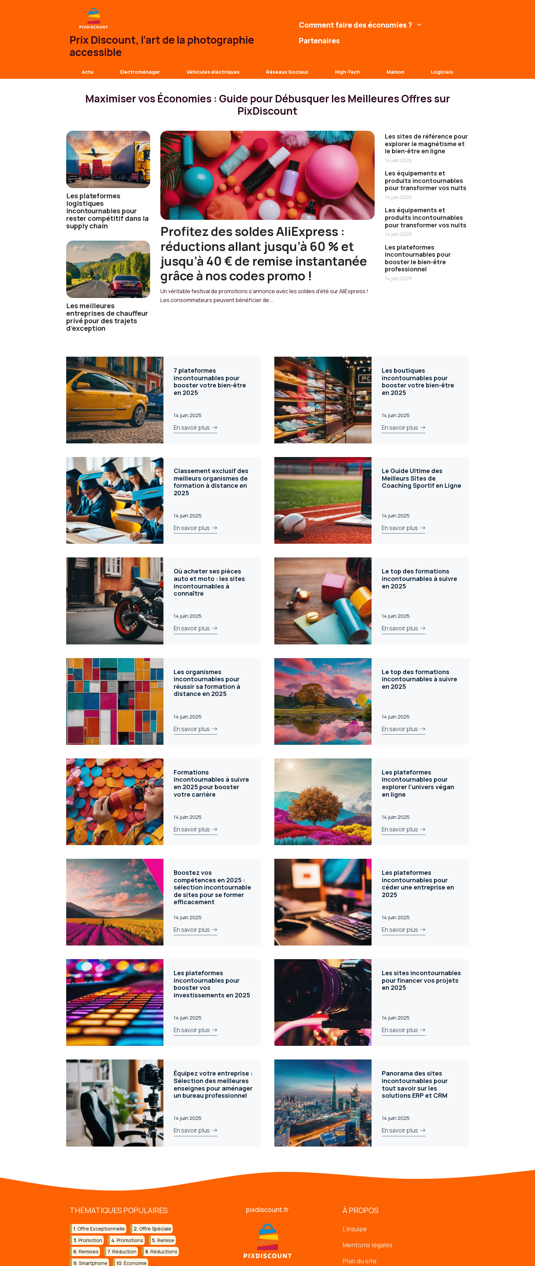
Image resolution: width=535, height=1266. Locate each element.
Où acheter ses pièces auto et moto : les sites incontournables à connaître (209, 582)
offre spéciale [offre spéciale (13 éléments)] (155, 1228)
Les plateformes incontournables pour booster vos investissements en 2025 (212, 984)
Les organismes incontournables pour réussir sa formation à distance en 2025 (207, 683)
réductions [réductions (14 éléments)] (163, 1251)
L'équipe (355, 1229)
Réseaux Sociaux (287, 72)
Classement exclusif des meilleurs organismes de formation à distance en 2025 (211, 482)
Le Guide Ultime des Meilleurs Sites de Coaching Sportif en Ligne (421, 478)
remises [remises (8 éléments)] (89, 1251)
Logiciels (442, 72)
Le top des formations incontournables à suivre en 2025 (419, 578)
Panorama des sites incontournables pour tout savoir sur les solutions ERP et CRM (415, 1084)
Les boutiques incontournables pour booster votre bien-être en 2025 (418, 381)
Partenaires (319, 40)
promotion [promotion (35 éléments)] (90, 1240)
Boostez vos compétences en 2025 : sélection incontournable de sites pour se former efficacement (212, 887)
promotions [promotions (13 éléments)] (130, 1240)
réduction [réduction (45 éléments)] (124, 1251)
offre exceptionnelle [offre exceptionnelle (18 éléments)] (101, 1228)
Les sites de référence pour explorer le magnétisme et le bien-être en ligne (426, 143)
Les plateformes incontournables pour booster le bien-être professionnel (418, 258)
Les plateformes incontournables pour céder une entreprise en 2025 (418, 883)
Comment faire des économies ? (361, 25)
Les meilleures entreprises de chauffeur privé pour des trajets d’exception (107, 317)
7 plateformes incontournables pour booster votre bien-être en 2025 (210, 381)
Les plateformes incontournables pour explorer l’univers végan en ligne (418, 783)
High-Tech (347, 72)
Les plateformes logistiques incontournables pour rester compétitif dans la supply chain (107, 210)
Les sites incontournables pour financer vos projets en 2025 (421, 980)
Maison (395, 72)
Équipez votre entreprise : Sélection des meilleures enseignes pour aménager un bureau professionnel (213, 1084)
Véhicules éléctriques (213, 72)
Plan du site (360, 1260)
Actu (87, 72)
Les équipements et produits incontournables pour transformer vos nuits (425, 180)
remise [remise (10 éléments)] (165, 1240)
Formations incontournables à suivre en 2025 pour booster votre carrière (211, 783)
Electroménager (140, 72)
